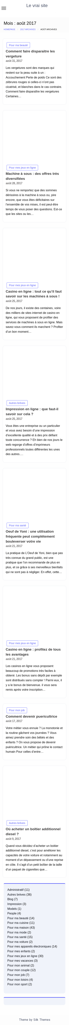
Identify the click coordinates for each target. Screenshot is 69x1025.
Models (12, 908)
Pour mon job (17, 710)
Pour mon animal (18, 965)
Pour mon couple (18, 970)
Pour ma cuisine (18, 922)
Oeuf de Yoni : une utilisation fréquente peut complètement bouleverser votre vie (30, 536)
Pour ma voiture (17, 941)
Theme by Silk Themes (34, 1019)
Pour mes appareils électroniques (29, 946)
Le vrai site (37, 5)
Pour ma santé (17, 525)
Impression (14, 904)
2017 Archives (28, 29)
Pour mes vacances (20, 960)
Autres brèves (17, 403)
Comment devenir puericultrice (31, 716)
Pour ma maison (18, 927)
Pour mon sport (17, 984)
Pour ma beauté (18, 45)
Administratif (15, 889)
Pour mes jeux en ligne (22, 167)
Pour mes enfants (18, 951)
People (12, 913)
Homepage (9, 29)
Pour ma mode (17, 932)
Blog (10, 899)
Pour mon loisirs (18, 979)
